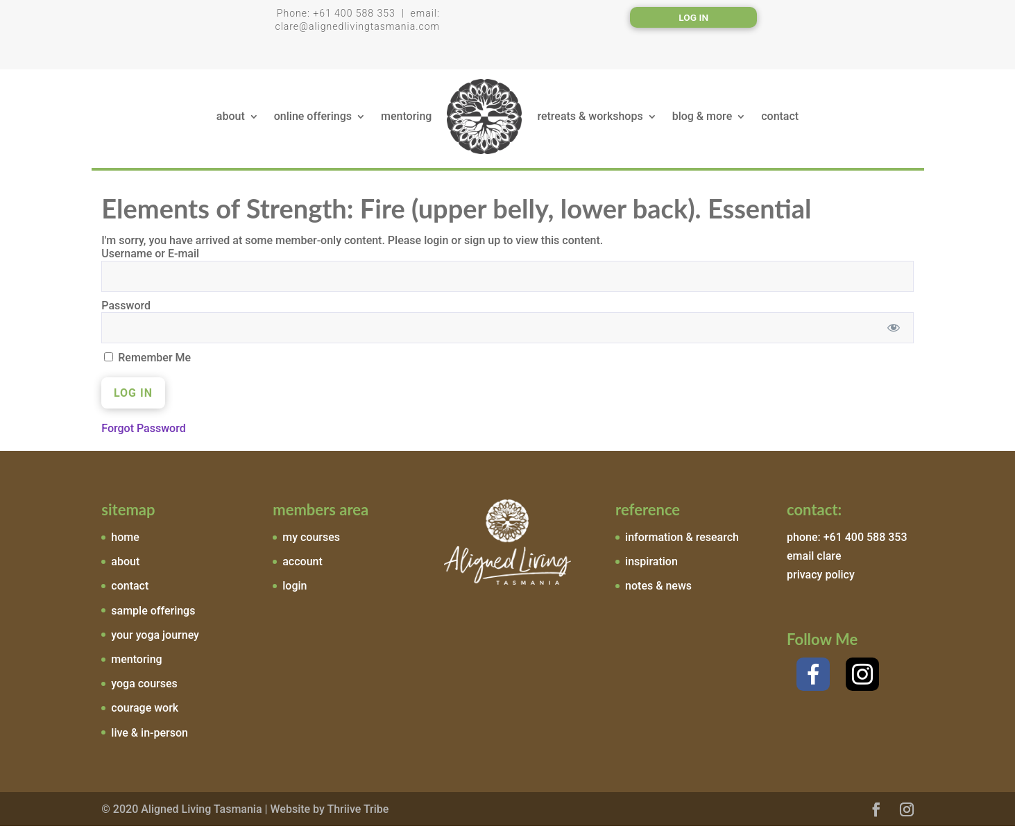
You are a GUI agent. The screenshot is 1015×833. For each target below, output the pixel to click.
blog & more (702, 120)
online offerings (313, 120)
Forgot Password (143, 435)
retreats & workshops (589, 120)
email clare (814, 562)
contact (780, 120)
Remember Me (147, 364)
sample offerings (153, 617)
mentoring (406, 120)
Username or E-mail (150, 260)
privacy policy (821, 581)
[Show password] (893, 334)
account (302, 568)
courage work (144, 714)
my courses (311, 544)
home (125, 544)
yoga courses (144, 690)
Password (126, 312)
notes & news (658, 592)
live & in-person (149, 739)
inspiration (651, 568)
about (230, 120)
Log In (694, 17)
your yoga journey (155, 642)
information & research (682, 544)
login (294, 592)
